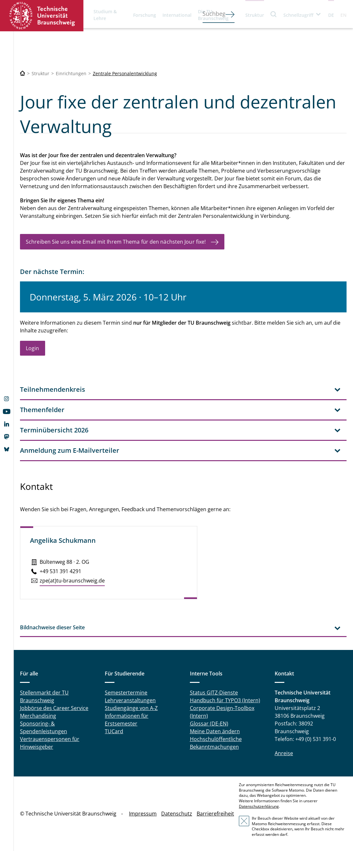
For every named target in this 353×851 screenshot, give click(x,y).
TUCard (114, 731)
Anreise (284, 753)
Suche (273, 14)
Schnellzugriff (298, 15)
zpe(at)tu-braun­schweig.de (72, 580)
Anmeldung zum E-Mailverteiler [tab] (69, 450)
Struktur (254, 15)
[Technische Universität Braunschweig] (22, 73)
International (176, 15)
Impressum (143, 813)
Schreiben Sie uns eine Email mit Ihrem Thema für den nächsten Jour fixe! (116, 241)
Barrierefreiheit (215, 813)
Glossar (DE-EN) (209, 723)
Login (32, 348)
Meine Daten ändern (215, 731)
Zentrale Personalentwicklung (125, 73)
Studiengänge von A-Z (131, 708)
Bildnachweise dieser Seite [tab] (52, 627)
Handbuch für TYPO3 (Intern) (225, 700)
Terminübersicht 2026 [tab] (54, 430)
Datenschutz (176, 813)
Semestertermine (126, 692)
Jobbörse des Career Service (54, 708)
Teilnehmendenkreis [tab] (52, 389)
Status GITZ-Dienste (214, 692)
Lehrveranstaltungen (130, 700)
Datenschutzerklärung (259, 806)
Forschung (144, 15)
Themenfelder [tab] (42, 409)
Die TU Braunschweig (213, 14)
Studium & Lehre (105, 14)
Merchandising (38, 715)
